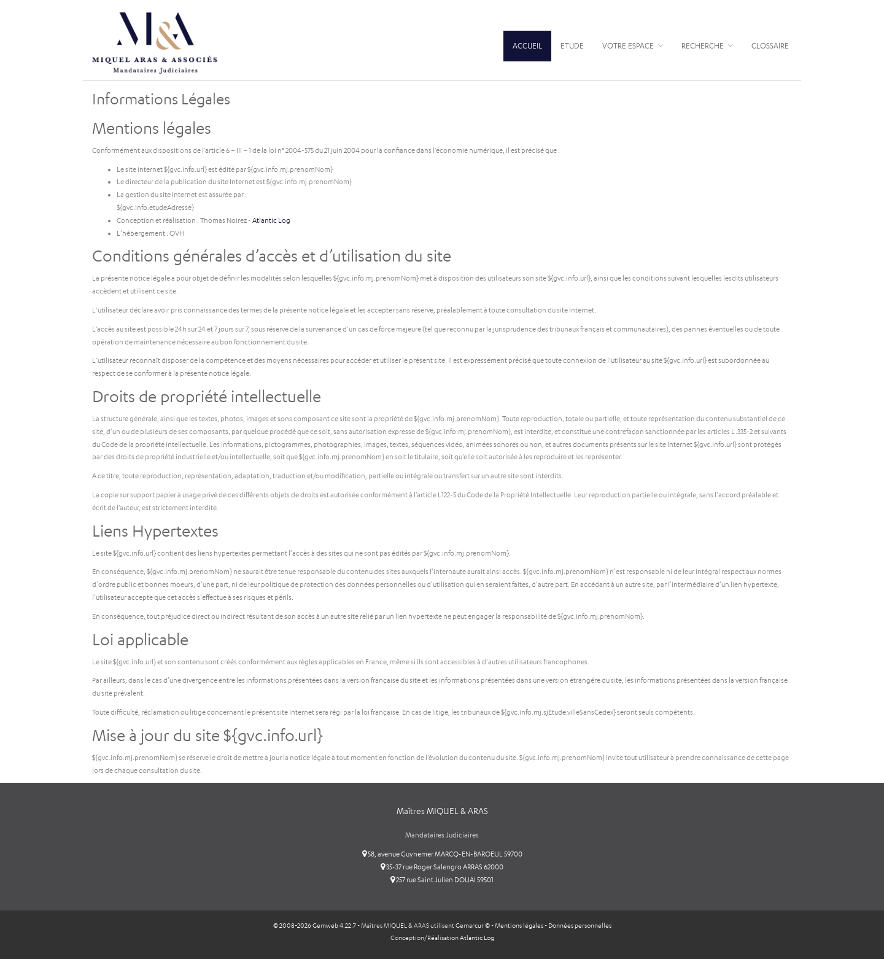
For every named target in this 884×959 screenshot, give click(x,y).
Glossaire (770, 45)
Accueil (527, 45)
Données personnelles (579, 926)
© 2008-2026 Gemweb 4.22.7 (314, 926)
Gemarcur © (473, 926)
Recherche (707, 45)
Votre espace (632, 45)
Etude (572, 45)
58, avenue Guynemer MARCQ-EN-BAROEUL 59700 (442, 854)
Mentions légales (519, 926)
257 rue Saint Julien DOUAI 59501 (442, 880)
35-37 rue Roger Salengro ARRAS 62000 (442, 867)
